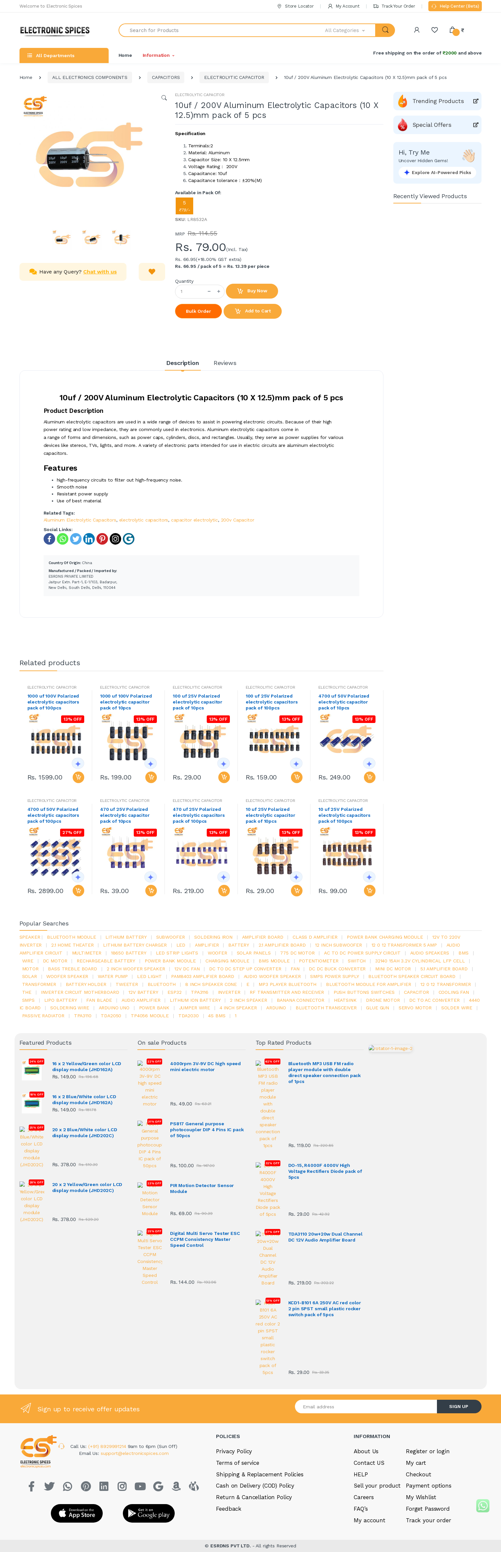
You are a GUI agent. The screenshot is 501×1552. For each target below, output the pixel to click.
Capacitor (416, 992)
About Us (366, 1363)
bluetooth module (71, 937)
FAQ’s (361, 1421)
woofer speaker (67, 976)
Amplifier (207, 945)
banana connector (301, 1000)
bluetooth (162, 984)
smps (28, 1000)
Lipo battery (60, 1000)
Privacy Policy (234, 1363)
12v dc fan (187, 968)
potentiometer (318, 960)
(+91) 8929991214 (108, 1358)
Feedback (228, 1421)
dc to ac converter (434, 1000)
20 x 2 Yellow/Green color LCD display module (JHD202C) (87, 1164)
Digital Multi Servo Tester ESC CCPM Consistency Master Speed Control (205, 1173)
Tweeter (127, 984)
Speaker (29, 937)
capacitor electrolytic (194, 520)
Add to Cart (252, 311)
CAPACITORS (166, 77)
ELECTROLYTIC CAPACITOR (234, 77)
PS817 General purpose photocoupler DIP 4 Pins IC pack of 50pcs (207, 1102)
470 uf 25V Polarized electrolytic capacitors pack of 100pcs (199, 815)
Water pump (113, 976)
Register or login (428, 1363)
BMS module (274, 960)
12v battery (143, 992)
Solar (29, 976)
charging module (227, 960)
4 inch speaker (238, 1007)
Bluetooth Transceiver (326, 1007)
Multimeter (87, 953)
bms (463, 953)
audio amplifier (141, 1000)
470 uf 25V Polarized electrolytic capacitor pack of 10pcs (125, 815)
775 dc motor (297, 953)
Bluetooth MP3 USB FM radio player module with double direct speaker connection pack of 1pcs (324, 1072)
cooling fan (454, 992)
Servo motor (415, 1007)
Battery (238, 945)
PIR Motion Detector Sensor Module (202, 1137)
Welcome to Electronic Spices (50, 6)
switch (357, 960)
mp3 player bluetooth (287, 984)
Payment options (428, 1398)
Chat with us (100, 272)
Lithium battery (126, 937)
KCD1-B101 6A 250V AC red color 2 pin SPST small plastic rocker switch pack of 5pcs (324, 1221)
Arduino (276, 1007)
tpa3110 (82, 1015)
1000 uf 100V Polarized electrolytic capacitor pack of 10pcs (126, 701)
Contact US (369, 1375)
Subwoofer (170, 937)
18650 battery (128, 953)
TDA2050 (111, 1015)
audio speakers (429, 953)
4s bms (216, 1015)
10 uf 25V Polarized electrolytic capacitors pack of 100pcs (344, 815)
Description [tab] (182, 362)
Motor (30, 968)
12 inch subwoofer (338, 945)
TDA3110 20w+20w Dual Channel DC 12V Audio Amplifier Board (325, 1149)
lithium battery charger (135, 945)
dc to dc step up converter (245, 968)
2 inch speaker (248, 1000)
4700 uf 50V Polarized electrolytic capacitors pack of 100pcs (53, 815)
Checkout (418, 1387)
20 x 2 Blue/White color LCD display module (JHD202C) (84, 1131)
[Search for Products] (222, 30)
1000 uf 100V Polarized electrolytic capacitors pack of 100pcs (53, 701)
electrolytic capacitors (143, 520)
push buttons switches (364, 992)
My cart (416, 1375)
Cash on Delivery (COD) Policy (255, 1398)
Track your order (428, 1432)
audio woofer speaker (272, 976)
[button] (350, 30)
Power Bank (154, 1007)
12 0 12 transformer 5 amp (404, 945)
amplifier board (262, 937)
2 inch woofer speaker (136, 968)
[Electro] (57, 30)
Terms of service (237, 1375)
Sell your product (377, 1398)
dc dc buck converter (337, 968)
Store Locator (295, 6)
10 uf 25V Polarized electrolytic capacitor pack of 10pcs (270, 815)
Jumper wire (194, 1007)
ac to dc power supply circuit (362, 953)
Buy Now (252, 291)
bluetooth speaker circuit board (411, 976)
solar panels (254, 953)
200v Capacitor (237, 520)
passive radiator (43, 1015)
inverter (229, 992)
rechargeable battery (106, 960)
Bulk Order (198, 311)
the (27, 992)
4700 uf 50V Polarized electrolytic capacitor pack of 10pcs (343, 701)
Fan (295, 968)
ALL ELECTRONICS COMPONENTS (89, 77)
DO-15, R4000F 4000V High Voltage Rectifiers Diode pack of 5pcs (325, 1114)
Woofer (217, 953)
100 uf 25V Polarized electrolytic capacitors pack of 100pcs (272, 701)
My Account (343, 6)
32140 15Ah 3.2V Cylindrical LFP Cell (420, 960)
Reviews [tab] (225, 362)
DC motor (55, 960)
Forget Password (428, 1421)
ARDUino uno (114, 1007)
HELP (361, 1387)
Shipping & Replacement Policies (260, 1387)
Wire (27, 960)
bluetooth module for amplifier (368, 984)
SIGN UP (458, 1318)
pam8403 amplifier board (202, 976)
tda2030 (188, 1015)
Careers (364, 1409)
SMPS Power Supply (334, 976)
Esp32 (174, 992)
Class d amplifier (315, 937)
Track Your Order (394, 6)
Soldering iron (213, 937)
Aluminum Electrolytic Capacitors (80, 520)
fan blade (99, 1000)
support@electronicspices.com (135, 1365)
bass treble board (72, 968)
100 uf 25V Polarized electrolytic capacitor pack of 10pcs (197, 701)
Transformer (39, 984)
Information (156, 55)
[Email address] (366, 1319)
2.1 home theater (72, 945)
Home (125, 55)
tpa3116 (199, 992)
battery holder (86, 984)
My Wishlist (421, 1409)
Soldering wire (69, 1007)
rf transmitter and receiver (287, 992)
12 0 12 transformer (445, 984)
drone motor (383, 1000)
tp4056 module (150, 1015)
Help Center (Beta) (455, 7)
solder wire (456, 1007)
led (181, 945)
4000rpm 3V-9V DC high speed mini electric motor (205, 1066)
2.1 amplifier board (282, 945)
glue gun (377, 1007)
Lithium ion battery (195, 1000)
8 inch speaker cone (211, 984)
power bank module (170, 960)
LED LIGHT (149, 976)
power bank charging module (385, 937)
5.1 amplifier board (444, 968)
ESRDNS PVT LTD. (231, 1458)
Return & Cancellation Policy (254, 1409)
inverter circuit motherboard (80, 992)
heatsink (345, 1000)
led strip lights (177, 953)
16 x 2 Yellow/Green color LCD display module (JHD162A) (87, 1066)
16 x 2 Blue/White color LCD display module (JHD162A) (84, 1099)
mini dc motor (393, 968)
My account (369, 1432)
